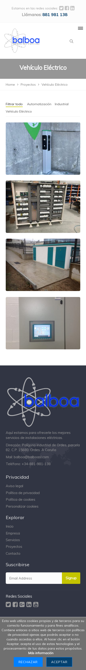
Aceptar (59, 662)
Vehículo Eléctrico (19, 111)
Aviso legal (14, 486)
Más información (40, 653)
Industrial (62, 104)
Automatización (39, 104)
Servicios (13, 540)
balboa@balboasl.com (31, 457)
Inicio (10, 526)
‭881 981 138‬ (54, 14)
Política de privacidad (23, 493)
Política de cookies (20, 499)
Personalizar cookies (22, 506)
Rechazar (28, 662)
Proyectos (14, 546)
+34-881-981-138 (36, 464)
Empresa (13, 533)
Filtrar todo (14, 104)
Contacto (13, 553)
